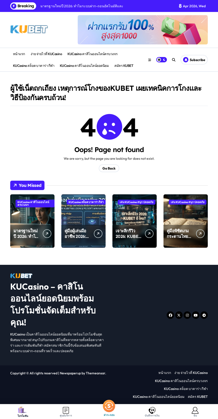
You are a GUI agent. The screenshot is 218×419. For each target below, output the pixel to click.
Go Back (109, 168)
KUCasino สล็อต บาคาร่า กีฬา (33, 65)
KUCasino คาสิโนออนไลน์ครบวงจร (92, 54)
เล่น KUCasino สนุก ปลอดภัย (136, 202)
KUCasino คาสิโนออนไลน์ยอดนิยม (84, 65)
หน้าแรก (19, 54)
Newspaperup (70, 373)
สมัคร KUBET (123, 65)
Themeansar (95, 373)
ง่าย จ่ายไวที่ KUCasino (46, 54)
